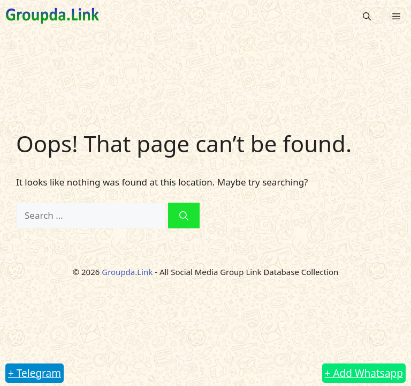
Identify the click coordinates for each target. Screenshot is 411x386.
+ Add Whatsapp (364, 373)
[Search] (184, 215)
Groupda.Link (127, 271)
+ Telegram (34, 373)
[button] (367, 16)
